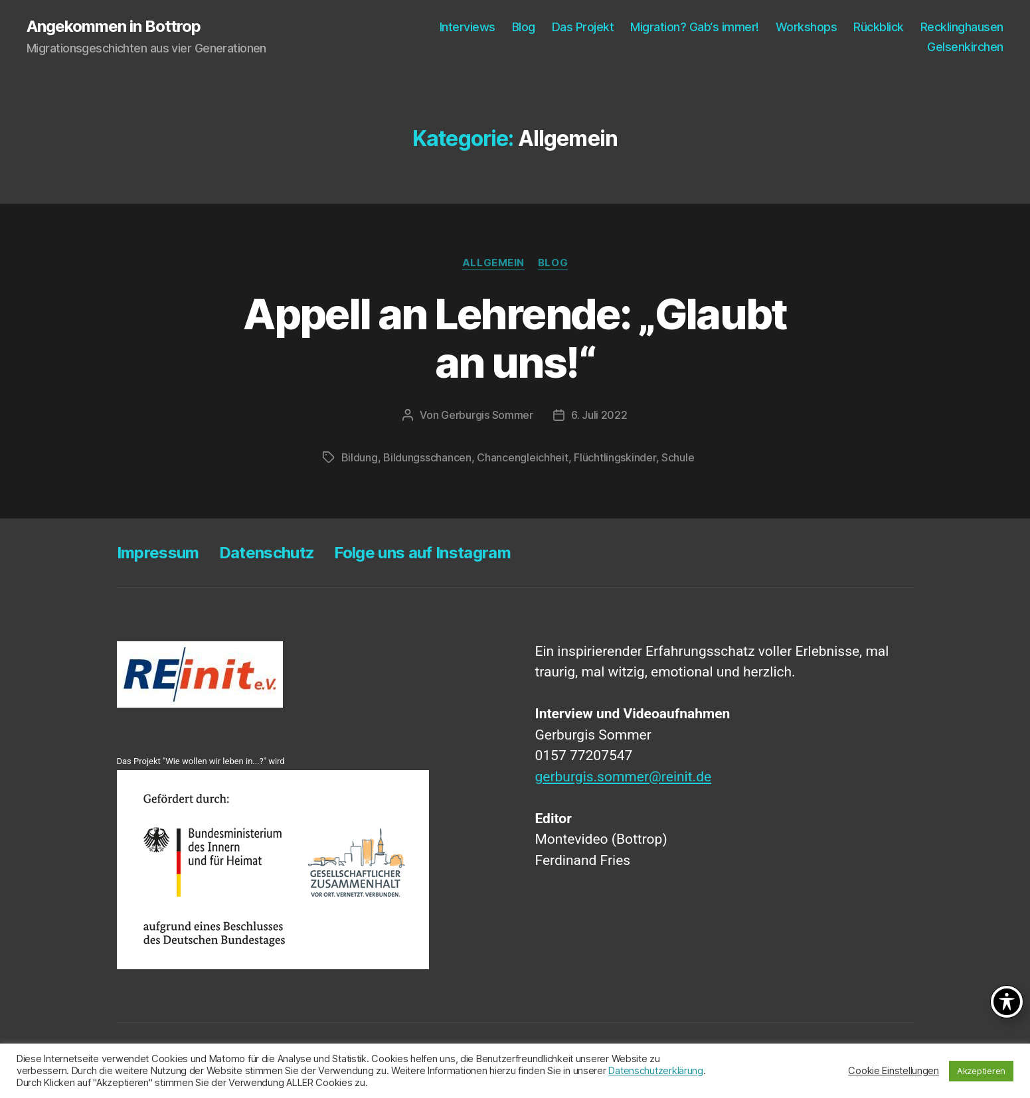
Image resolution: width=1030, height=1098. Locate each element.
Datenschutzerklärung (655, 1071)
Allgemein (493, 263)
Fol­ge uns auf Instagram (422, 552)
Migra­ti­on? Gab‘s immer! (694, 27)
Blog (523, 27)
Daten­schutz (267, 552)
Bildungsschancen (427, 457)
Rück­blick (878, 27)
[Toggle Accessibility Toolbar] (1007, 1002)
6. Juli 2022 (599, 415)
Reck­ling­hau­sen (961, 27)
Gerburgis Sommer (487, 415)
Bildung (359, 457)
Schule (677, 457)
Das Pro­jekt (583, 27)
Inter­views (467, 27)
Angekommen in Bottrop (114, 27)
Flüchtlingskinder (614, 457)
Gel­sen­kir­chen (965, 47)
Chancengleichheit (522, 457)
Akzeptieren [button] (981, 1070)
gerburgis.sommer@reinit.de (623, 777)
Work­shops (806, 27)
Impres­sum (158, 552)
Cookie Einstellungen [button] (893, 1071)
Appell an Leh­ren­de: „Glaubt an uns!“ (514, 338)
